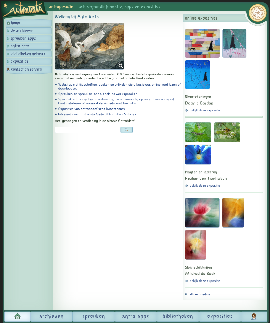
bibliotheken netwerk (28, 54)
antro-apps (20, 46)
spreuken (93, 316)
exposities (20, 62)
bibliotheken (178, 316)
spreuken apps (23, 39)
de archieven (22, 31)
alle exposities (200, 294)
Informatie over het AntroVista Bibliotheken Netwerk (97, 114)
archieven (51, 316)
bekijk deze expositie (205, 110)
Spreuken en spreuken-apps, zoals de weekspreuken (97, 94)
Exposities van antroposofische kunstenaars (91, 109)
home (15, 23)
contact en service (26, 70)
